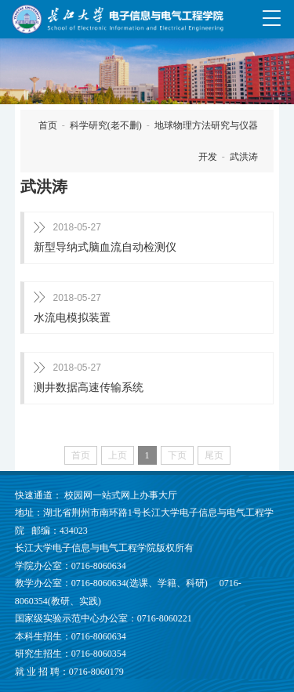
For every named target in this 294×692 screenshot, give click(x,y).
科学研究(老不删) (106, 125)
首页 (47, 125)
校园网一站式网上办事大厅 (120, 495)
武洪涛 (244, 156)
